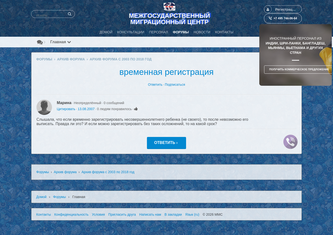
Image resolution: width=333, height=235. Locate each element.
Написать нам (150, 214)
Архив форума (65, 172)
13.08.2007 (86, 109)
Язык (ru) (192, 214)
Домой (41, 197)
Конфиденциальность (71, 214)
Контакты (43, 214)
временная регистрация (166, 72)
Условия (98, 214)
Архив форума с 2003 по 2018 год (107, 172)
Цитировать (66, 109)
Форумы (42, 172)
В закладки (173, 214)
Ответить (155, 84)
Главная (60, 42)
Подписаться (175, 84)
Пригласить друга (122, 214)
